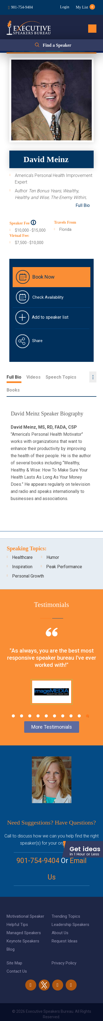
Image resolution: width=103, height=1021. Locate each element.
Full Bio (83, 205)
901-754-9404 (22, 7)
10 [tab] (87, 702)
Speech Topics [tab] (61, 377)
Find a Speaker (57, 45)
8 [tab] (71, 702)
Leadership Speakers (70, 911)
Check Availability (47, 297)
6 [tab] (54, 702)
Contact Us (17, 958)
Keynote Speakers (23, 928)
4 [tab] (38, 702)
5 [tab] (46, 702)
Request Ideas (64, 928)
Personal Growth (28, 563)
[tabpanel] (51, 660)
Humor (52, 544)
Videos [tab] (33, 377)
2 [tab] (21, 702)
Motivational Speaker (25, 903)
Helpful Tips (17, 911)
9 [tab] (79, 702)
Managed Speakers (24, 919)
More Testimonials (51, 714)
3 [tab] (29, 702)
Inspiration (22, 553)
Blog (11, 936)
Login (64, 7)
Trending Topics (66, 903)
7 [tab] (62, 702)
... (92, 376)
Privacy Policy (64, 950)
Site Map (14, 950)
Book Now (43, 277)
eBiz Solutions (73, 1011)
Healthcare (22, 544)
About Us (60, 919)
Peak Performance (64, 553)
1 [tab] (13, 702)
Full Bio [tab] (14, 377)
